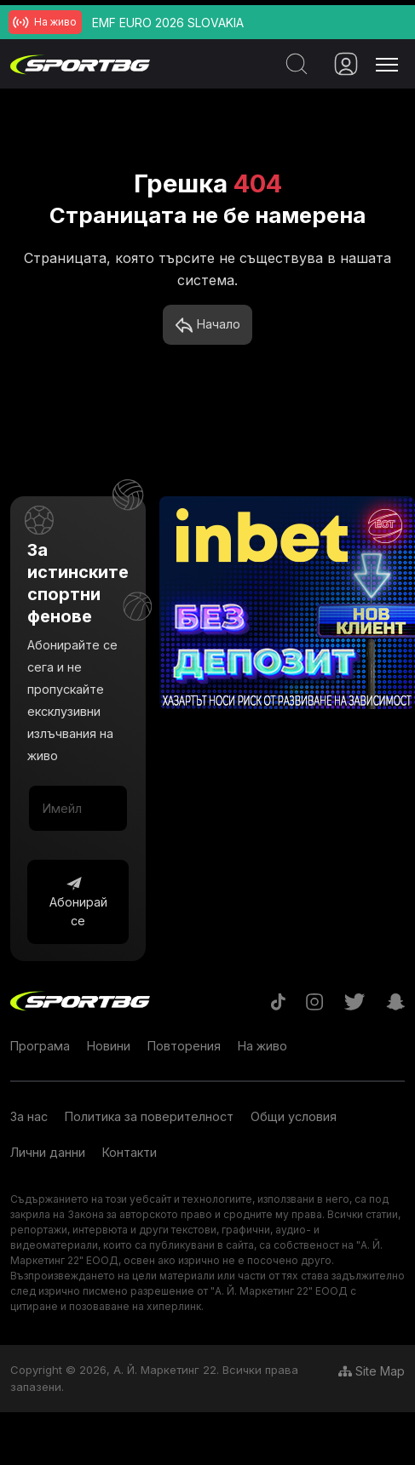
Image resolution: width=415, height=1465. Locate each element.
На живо (262, 1046)
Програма (40, 1046)
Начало (207, 325)
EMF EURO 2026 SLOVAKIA (168, 22)
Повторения (184, 1046)
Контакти (129, 1152)
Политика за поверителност (149, 1116)
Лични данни (47, 1152)
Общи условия (294, 1116)
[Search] (293, 64)
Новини (108, 1046)
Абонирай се (78, 901)
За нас (29, 1116)
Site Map (371, 1371)
